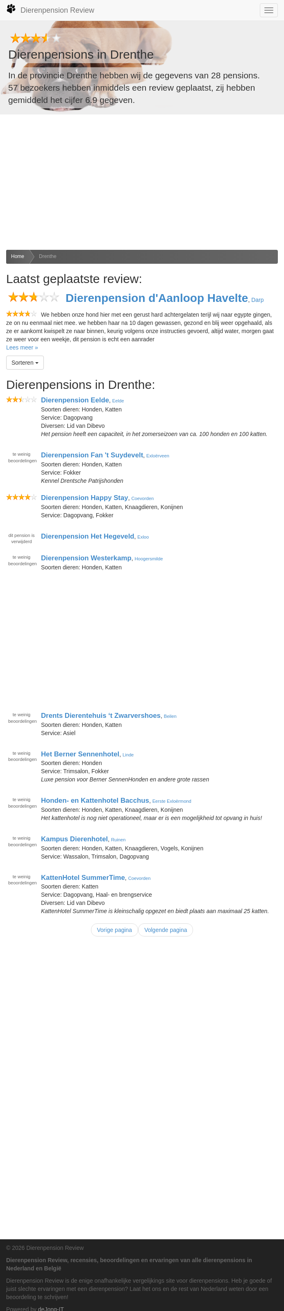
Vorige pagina (114, 930)
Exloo (143, 536)
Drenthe (48, 256)
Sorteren (25, 362)
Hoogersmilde (149, 558)
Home (17, 256)
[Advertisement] (142, 182)
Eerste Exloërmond (171, 801)
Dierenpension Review (50, 9)
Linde (128, 754)
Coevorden (142, 498)
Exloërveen (157, 455)
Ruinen (118, 839)
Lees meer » (22, 347)
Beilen (170, 716)
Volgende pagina (165, 930)
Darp (257, 300)
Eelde (118, 400)
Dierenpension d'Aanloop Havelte (157, 298)
